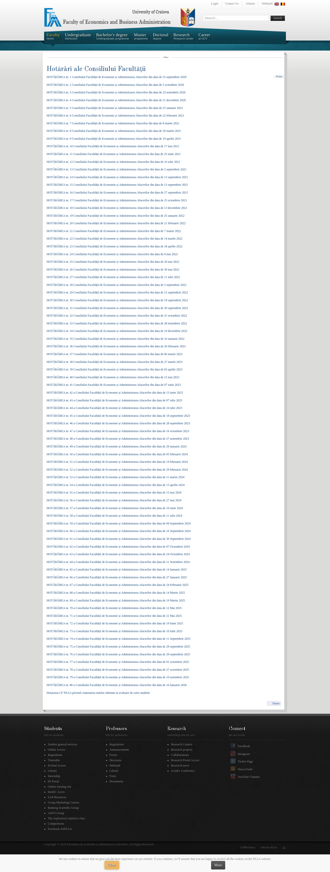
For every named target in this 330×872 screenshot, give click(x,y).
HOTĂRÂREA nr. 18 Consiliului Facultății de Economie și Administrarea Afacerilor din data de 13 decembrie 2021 (117, 208)
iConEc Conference (183, 771)
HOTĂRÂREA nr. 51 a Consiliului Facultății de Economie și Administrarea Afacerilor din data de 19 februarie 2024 (117, 462)
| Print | (279, 76)
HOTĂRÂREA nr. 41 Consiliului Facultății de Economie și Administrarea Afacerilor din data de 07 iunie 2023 (114, 385)
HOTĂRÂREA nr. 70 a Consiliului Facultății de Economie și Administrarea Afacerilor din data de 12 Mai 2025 (114, 608)
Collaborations (180, 755)
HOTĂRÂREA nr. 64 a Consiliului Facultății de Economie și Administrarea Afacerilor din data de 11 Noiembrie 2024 (118, 562)
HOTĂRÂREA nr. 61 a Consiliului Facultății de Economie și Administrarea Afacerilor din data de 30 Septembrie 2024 (119, 539)
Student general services (62, 744)
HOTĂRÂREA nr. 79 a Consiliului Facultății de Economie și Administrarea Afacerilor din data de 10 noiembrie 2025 (118, 677)
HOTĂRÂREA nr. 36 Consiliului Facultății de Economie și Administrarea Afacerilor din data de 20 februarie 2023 (116, 346)
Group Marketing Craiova (63, 802)
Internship (54, 776)
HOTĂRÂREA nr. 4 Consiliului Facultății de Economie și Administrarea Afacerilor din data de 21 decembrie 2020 (116, 100)
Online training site (59, 786)
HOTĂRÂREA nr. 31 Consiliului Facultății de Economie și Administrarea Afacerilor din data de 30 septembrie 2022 (117, 308)
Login (214, 3)
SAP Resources (57, 797)
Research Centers (181, 744)
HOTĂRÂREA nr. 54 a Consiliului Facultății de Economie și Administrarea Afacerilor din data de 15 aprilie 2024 (116, 485)
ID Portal (53, 781)
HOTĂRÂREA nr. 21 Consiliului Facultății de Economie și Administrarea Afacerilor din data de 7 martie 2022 (114, 231)
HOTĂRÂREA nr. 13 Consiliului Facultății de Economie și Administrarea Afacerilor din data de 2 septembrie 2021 (116, 169)
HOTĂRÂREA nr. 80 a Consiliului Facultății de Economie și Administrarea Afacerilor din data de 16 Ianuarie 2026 (117, 685)
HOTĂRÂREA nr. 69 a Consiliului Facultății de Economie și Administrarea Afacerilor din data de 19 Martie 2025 (116, 600)
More (218, 865)
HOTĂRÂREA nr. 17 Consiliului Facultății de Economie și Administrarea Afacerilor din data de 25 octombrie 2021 (117, 200)
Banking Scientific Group (63, 808)
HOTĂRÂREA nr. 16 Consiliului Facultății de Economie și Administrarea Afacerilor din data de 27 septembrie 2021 (117, 192)
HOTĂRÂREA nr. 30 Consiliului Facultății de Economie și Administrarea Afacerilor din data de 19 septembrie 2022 (117, 300)
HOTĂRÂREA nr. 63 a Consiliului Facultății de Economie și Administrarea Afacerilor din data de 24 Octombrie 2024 (118, 554)
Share (276, 703)
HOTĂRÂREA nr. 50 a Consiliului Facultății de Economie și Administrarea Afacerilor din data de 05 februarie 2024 (117, 454)
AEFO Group (56, 813)
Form (113, 776)
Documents (116, 781)
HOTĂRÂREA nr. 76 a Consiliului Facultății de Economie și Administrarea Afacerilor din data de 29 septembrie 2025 (118, 654)
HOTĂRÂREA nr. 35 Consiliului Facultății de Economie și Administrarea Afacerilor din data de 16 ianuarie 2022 (115, 338)
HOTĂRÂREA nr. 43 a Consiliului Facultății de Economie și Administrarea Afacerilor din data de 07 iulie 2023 (114, 400)
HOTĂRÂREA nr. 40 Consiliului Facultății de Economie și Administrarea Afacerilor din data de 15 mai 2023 (113, 377)
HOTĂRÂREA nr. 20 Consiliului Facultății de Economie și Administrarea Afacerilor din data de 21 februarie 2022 (116, 223)
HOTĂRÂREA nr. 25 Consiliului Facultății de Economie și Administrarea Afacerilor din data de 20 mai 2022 (113, 261)
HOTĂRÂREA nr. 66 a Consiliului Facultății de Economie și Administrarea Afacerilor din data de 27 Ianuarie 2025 (117, 577)
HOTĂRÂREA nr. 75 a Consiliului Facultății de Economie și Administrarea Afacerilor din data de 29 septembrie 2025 (118, 646)
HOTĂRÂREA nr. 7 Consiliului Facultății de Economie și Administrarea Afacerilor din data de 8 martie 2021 (113, 123)
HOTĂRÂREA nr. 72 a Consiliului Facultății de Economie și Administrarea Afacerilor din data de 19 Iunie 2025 (115, 623)
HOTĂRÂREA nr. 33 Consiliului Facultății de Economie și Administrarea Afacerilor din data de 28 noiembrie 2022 (117, 323)
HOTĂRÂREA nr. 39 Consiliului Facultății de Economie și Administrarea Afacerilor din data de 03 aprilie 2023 (114, 369)
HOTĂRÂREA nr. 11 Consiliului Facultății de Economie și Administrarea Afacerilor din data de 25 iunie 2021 (114, 154)
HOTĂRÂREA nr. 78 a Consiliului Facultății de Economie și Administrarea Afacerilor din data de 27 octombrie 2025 (118, 669)
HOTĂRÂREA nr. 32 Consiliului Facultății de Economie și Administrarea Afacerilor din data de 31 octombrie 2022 (117, 315)
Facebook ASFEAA (60, 829)
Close (112, 865)
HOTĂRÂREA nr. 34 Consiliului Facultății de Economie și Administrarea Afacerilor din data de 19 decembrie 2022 (117, 331)
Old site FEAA (269, 847)
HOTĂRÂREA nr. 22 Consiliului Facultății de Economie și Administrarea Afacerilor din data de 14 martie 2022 (114, 238)
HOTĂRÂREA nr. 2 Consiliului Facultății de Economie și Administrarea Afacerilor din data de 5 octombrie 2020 (115, 85)
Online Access (56, 749)
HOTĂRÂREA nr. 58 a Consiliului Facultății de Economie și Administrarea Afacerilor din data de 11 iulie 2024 (114, 515)
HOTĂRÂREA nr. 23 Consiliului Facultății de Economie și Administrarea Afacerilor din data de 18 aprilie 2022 (114, 246)
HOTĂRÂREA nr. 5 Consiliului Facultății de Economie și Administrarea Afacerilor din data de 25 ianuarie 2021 (115, 108)
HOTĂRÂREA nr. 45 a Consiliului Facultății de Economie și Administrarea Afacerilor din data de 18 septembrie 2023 (118, 416)
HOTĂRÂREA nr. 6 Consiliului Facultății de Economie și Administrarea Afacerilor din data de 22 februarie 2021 (115, 115)
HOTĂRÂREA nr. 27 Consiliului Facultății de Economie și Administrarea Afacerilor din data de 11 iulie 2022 (113, 277)
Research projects (181, 749)
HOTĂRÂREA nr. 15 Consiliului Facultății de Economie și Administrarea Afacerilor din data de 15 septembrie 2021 (117, 184)
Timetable (54, 760)
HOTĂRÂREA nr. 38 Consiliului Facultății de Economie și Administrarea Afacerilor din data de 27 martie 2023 (114, 362)
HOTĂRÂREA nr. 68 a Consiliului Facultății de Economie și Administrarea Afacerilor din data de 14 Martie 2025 (116, 592)
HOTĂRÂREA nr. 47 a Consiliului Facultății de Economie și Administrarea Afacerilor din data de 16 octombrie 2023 (118, 431)
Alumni (250, 3)
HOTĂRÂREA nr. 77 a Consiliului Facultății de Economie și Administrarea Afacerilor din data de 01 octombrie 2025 (118, 662)
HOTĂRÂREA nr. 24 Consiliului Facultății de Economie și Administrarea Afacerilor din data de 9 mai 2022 (112, 254)
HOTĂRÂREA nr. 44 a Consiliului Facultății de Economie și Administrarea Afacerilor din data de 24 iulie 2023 (114, 408)
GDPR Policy (248, 847)
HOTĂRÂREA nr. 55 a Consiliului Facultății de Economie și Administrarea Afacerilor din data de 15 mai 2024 (114, 492)
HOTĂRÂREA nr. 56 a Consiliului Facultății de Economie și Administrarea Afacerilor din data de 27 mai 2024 (114, 500)
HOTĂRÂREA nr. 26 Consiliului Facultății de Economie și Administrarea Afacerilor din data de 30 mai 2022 (113, 269)
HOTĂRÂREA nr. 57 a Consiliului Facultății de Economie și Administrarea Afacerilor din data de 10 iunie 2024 (115, 508)
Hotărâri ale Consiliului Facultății (96, 69)
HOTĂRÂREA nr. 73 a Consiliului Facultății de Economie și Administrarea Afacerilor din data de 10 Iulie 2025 (114, 631)
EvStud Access (57, 765)
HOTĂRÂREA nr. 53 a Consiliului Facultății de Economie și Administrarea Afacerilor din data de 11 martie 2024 (115, 477)
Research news (180, 765)
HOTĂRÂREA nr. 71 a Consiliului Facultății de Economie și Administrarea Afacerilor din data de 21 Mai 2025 (114, 616)
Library (52, 771)
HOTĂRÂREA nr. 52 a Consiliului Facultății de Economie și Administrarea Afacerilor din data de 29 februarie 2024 (117, 469)
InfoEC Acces (56, 792)
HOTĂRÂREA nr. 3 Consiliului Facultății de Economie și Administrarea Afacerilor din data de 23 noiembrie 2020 (116, 92)
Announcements (119, 749)
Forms (113, 755)
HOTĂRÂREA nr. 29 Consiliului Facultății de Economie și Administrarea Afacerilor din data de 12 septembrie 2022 (117, 292)
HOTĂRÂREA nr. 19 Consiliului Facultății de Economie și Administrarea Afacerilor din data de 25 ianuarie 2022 (115, 215)
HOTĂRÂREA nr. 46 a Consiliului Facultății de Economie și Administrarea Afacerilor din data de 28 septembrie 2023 (118, 423)
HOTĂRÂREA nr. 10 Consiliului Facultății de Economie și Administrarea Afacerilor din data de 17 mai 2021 (113, 146)
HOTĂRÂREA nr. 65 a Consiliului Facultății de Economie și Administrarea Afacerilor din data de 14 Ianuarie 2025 (117, 569)
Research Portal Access (185, 760)
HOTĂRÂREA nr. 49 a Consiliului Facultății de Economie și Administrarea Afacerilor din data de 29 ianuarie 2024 (117, 446)
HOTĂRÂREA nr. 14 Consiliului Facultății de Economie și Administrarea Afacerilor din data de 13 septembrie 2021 (117, 177)
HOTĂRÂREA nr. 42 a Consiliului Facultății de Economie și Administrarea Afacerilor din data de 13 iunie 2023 (115, 392)
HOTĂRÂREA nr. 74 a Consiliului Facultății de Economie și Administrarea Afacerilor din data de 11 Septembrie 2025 (118, 638)
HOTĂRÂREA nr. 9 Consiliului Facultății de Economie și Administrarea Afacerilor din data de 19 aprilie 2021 (114, 138)
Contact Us (232, 3)
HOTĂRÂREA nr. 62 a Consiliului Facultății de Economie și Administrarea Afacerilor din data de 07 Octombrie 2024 (118, 546)
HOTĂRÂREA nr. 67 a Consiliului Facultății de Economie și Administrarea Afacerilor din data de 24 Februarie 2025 (117, 585)
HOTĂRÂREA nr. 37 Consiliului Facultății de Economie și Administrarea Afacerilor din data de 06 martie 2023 (114, 354)
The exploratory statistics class (66, 818)
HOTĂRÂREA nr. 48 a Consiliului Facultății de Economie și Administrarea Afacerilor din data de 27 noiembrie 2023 (118, 438)
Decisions (115, 760)
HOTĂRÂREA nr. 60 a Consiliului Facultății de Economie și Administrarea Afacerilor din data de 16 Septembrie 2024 (119, 531)
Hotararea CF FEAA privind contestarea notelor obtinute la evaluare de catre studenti (98, 693)
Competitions (56, 823)
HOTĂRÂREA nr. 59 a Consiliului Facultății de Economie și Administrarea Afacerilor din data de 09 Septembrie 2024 (119, 523)
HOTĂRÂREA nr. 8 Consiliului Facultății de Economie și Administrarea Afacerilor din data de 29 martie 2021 (114, 131)
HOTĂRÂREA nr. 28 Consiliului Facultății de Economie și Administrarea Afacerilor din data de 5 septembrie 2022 (116, 285)
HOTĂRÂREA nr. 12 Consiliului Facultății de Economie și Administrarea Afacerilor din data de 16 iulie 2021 (113, 162)
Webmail (267, 3)
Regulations (55, 755)
